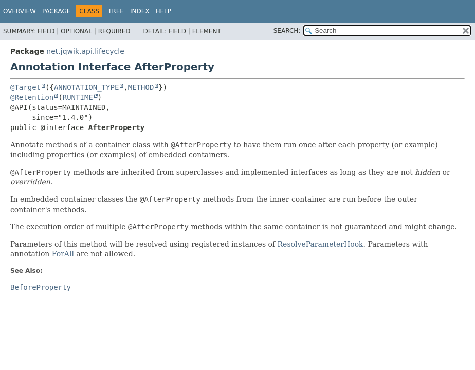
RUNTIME (78, 97)
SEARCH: (287, 30)
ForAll (63, 254)
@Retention (31, 97)
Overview (19, 11)
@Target (25, 87)
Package (56, 11)
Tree (116, 11)
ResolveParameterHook (320, 244)
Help (164, 11)
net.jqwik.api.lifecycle (85, 51)
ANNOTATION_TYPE (86, 87)
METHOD (141, 87)
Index (140, 11)
